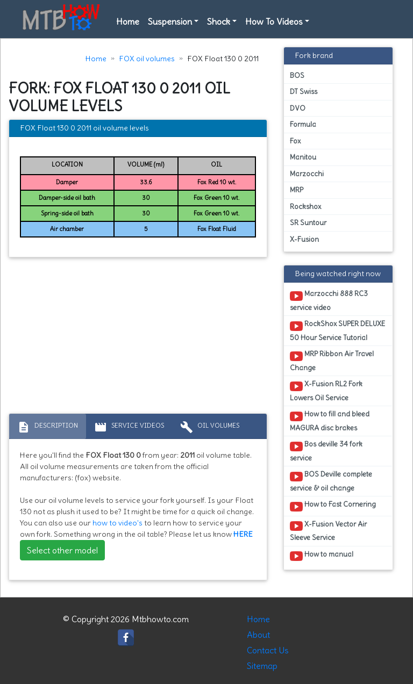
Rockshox (305, 206)
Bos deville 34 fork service (326, 451)
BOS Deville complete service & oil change (331, 481)
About (258, 634)
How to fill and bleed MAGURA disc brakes (329, 420)
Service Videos (129, 427)
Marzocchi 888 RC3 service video (329, 300)
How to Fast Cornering (333, 506)
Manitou (303, 157)
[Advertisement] (138, 338)
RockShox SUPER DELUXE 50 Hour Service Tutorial (337, 330)
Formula (303, 124)
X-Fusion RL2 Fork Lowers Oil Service (326, 390)
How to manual (321, 556)
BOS (297, 75)
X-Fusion (304, 239)
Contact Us (268, 650)
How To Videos (274, 21)
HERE (243, 534)
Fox (295, 141)
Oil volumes (209, 427)
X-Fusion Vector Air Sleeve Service (328, 531)
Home (127, 21)
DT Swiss (303, 91)
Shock (218, 21)
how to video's (117, 523)
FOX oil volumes (147, 58)
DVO (297, 108)
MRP (296, 190)
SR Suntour (308, 222)
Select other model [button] (62, 550)
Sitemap (262, 665)
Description (47, 427)
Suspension (170, 21)
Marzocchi (307, 173)
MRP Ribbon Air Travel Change (332, 360)
